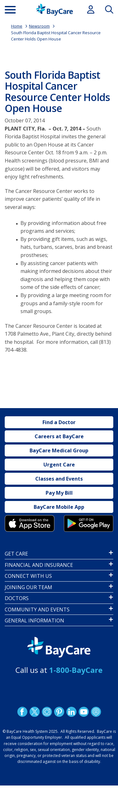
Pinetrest (59, 712)
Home (16, 26)
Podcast (96, 712)
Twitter (34, 712)
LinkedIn (71, 712)
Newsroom (39, 26)
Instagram (47, 712)
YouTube (83, 712)
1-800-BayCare (76, 670)
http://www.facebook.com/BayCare (22, 712)
